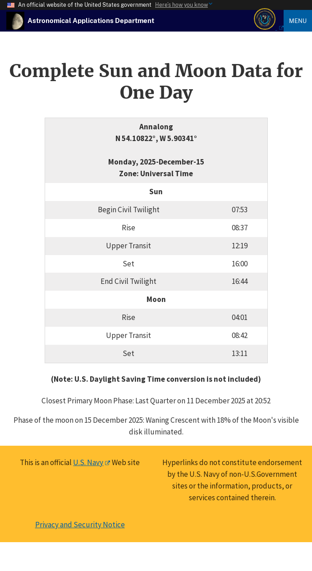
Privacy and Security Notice (80, 525)
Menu (298, 20)
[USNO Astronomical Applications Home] (91, 20)
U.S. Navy (88, 462)
